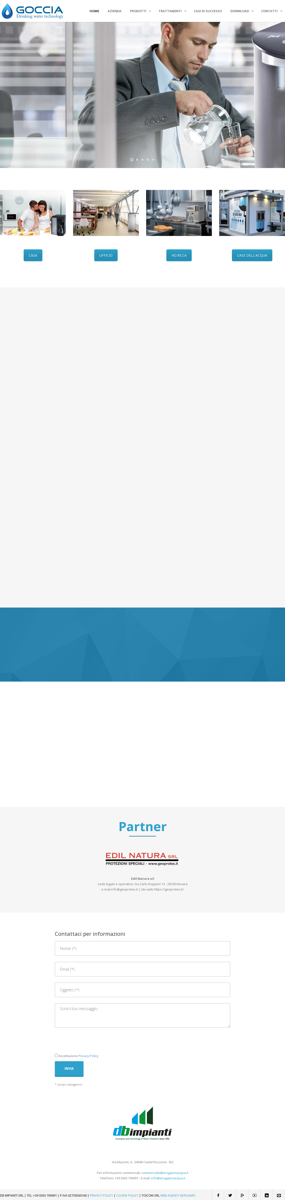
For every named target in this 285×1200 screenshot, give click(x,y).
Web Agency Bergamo (177, 1195)
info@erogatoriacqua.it (168, 1178)
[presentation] (92, 1043)
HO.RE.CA (179, 255)
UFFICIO (106, 255)
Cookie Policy (127, 1195)
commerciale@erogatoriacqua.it (164, 1173)
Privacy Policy (88, 1056)
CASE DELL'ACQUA (252, 255)
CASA (33, 255)
